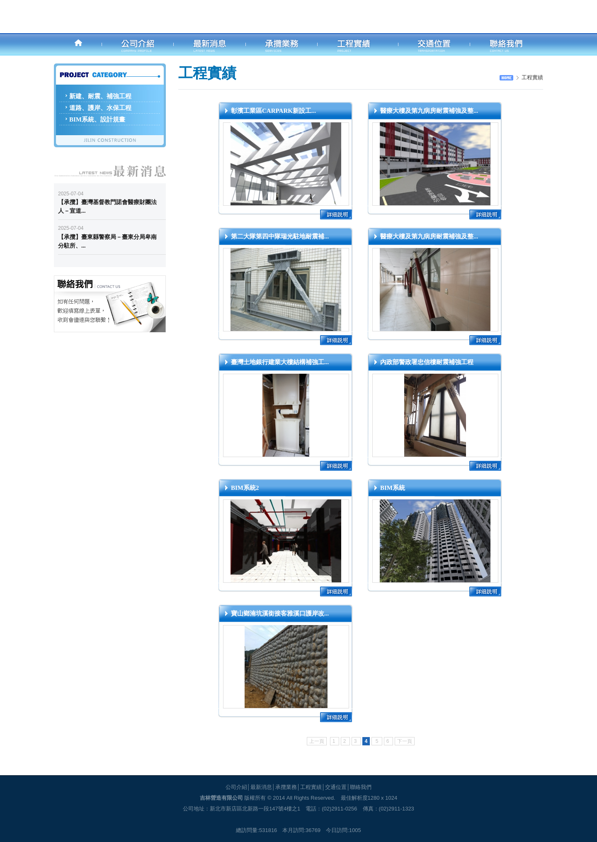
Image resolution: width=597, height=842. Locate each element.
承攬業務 (286, 787)
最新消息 (261, 787)
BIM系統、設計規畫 (97, 119)
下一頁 (404, 741)
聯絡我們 (360, 787)
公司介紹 (236, 787)
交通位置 (336, 787)
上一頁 (316, 741)
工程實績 (311, 787)
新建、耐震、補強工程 (100, 96)
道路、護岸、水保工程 (100, 108)
